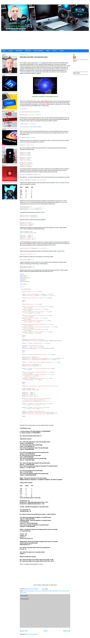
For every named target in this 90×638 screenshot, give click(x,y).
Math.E (56, 590)
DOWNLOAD (28, 50)
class (37, 590)
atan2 (32, 590)
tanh (25, 592)
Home (45, 631)
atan (30, 590)
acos (24, 590)
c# (34, 590)
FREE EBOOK (19, 50)
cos (40, 590)
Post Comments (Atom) (32, 634)
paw (64, 590)
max (59, 590)
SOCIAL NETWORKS (38, 50)
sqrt (21, 592)
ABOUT (48, 50)
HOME (4, 50)
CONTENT (10, 50)
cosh (42, 590)
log (44, 590)
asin (27, 590)
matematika (48, 590)
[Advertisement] (45, 39)
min (62, 590)
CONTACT (61, 50)
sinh (68, 590)
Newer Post (24, 631)
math (53, 590)
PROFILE (54, 50)
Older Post (66, 631)
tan (23, 592)
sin (66, 590)
